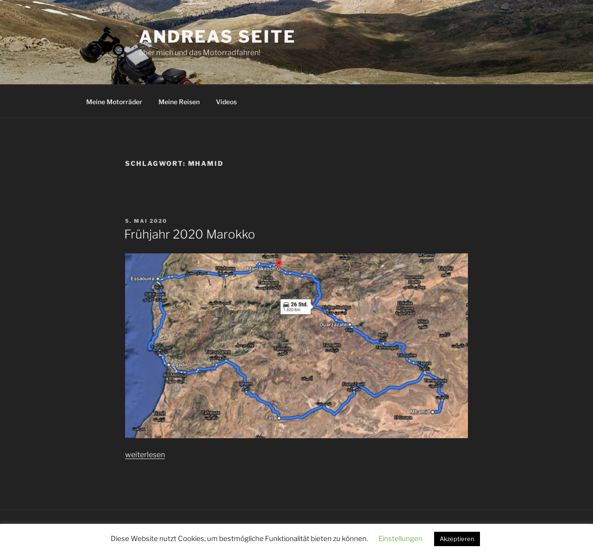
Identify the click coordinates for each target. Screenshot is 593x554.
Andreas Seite (217, 36)
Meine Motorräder (114, 102)
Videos (226, 102)
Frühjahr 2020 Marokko (189, 234)
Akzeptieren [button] (457, 538)
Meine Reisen (179, 102)
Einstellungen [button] (401, 539)
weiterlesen (145, 454)
